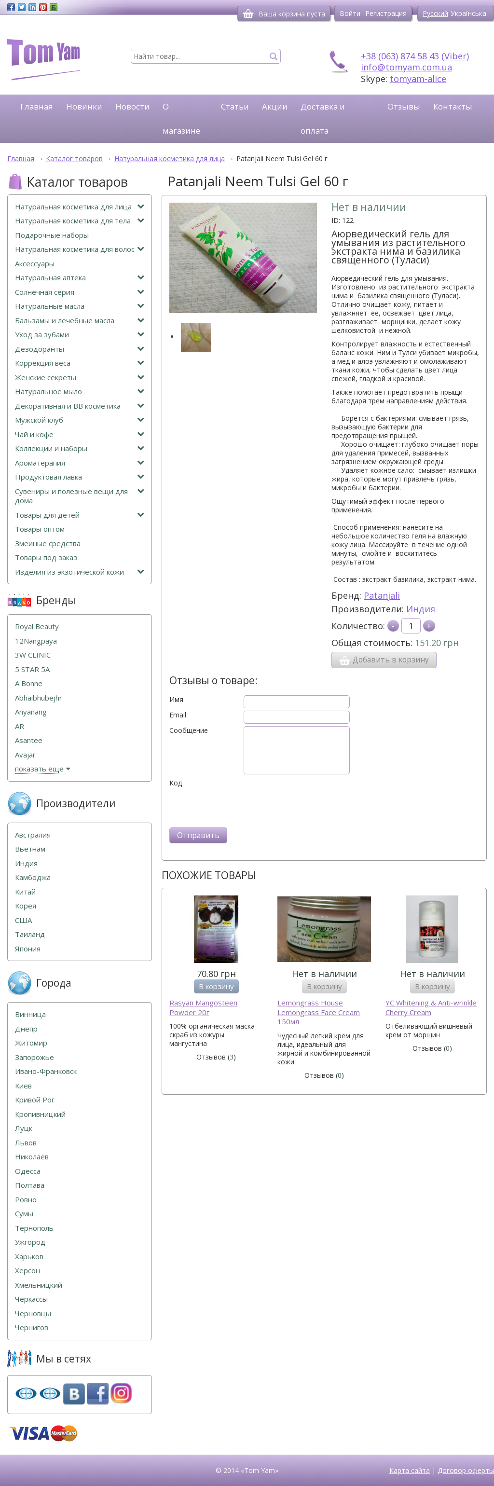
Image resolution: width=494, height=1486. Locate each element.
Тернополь (34, 1228)
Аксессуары (35, 263)
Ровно (26, 1199)
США (23, 920)
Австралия (33, 834)
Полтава (29, 1185)
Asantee (28, 740)
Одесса (28, 1171)
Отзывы (403, 106)
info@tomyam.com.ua (406, 67)
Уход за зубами (79, 334)
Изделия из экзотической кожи (79, 572)
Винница (30, 1014)
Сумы (24, 1213)
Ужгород (30, 1242)
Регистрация (386, 13)
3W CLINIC (33, 655)
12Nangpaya (36, 641)
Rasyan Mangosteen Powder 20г (203, 1007)
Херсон (27, 1270)
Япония (28, 948)
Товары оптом (40, 529)
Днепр (26, 1028)
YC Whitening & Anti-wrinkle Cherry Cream (431, 1007)
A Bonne (28, 683)
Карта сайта (409, 1470)
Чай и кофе (79, 434)
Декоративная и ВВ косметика (79, 406)
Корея (25, 905)
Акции (275, 106)
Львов (26, 1142)
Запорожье (34, 1057)
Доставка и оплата (323, 118)
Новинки (84, 106)
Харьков (29, 1256)
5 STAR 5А (32, 669)
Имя (176, 699)
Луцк (23, 1128)
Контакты (452, 106)
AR (19, 726)
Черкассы (31, 1299)
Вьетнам (30, 848)
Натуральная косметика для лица (79, 206)
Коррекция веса (79, 363)
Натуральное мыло (79, 391)
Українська (468, 13)
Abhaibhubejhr (38, 697)
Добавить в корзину (384, 660)
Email (177, 715)
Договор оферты (466, 1470)
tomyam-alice (418, 78)
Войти (350, 13)
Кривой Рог (35, 1099)
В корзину (216, 986)
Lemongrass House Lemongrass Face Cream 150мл (318, 1012)
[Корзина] (248, 13)
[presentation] (242, 806)
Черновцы (33, 1313)
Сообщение (188, 730)
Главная (36, 106)
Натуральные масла (79, 306)
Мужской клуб (79, 420)
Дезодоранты (79, 349)
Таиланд (30, 934)
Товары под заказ (46, 557)
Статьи (235, 106)
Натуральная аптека (79, 277)
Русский (435, 13)
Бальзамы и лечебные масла (79, 320)
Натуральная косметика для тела (79, 220)
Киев (23, 1085)
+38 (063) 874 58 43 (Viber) (415, 56)
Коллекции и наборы (79, 448)
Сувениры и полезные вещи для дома (79, 496)
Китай (25, 891)
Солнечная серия (79, 292)
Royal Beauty (37, 626)
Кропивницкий (40, 1114)
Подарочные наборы (52, 235)
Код (175, 783)
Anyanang (31, 711)
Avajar (25, 754)
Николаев (32, 1156)
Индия (420, 609)
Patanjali (382, 595)
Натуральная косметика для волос (79, 249)
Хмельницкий (38, 1285)
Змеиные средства (48, 543)
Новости (132, 106)
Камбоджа (33, 877)
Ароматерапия (79, 463)
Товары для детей (79, 515)
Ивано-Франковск (46, 1071)
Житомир (31, 1042)
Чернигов (31, 1327)
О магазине (181, 118)
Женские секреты (79, 377)
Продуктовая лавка (79, 477)
